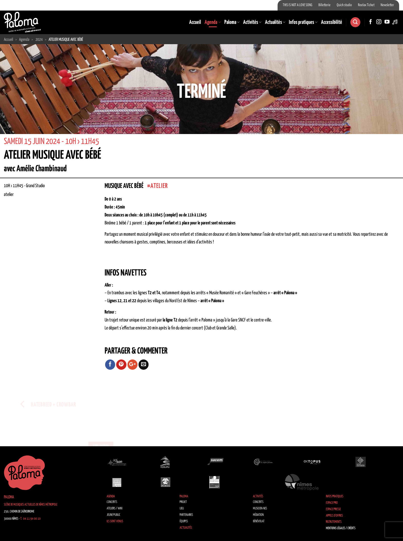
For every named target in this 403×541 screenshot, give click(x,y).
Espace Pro (332, 503)
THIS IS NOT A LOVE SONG (297, 5)
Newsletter (387, 5)
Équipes (184, 521)
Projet (183, 502)
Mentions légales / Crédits (340, 528)
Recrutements (334, 522)
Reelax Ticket (366, 5)
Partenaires (186, 515)
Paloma (232, 22)
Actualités (275, 22)
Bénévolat (258, 521)
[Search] (355, 22)
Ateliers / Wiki (114, 508)
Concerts (112, 502)
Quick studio (344, 5)
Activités (252, 22)
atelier (159, 186)
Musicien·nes (260, 508)
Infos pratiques (303, 22)
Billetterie (324, 5)
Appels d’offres (334, 515)
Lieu (182, 508)
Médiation (258, 515)
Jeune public (113, 515)
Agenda (213, 22)
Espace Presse (333, 509)
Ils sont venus (115, 521)
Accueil (195, 22)
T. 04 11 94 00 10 (30, 518)
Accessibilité (331, 22)
